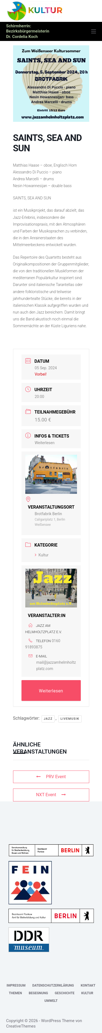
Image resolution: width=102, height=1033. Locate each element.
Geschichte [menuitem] (65, 993)
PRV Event (51, 776)
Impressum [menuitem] (16, 985)
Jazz (48, 719)
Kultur (42, 555)
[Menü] (93, 31)
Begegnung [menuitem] (38, 993)
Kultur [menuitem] (87, 993)
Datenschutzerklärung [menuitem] (53, 985)
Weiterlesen (45, 443)
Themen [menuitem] (15, 993)
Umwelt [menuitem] (50, 1001)
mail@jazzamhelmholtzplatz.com (56, 665)
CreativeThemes (21, 1026)
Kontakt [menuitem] (88, 985)
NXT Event (51, 794)
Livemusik (69, 719)
